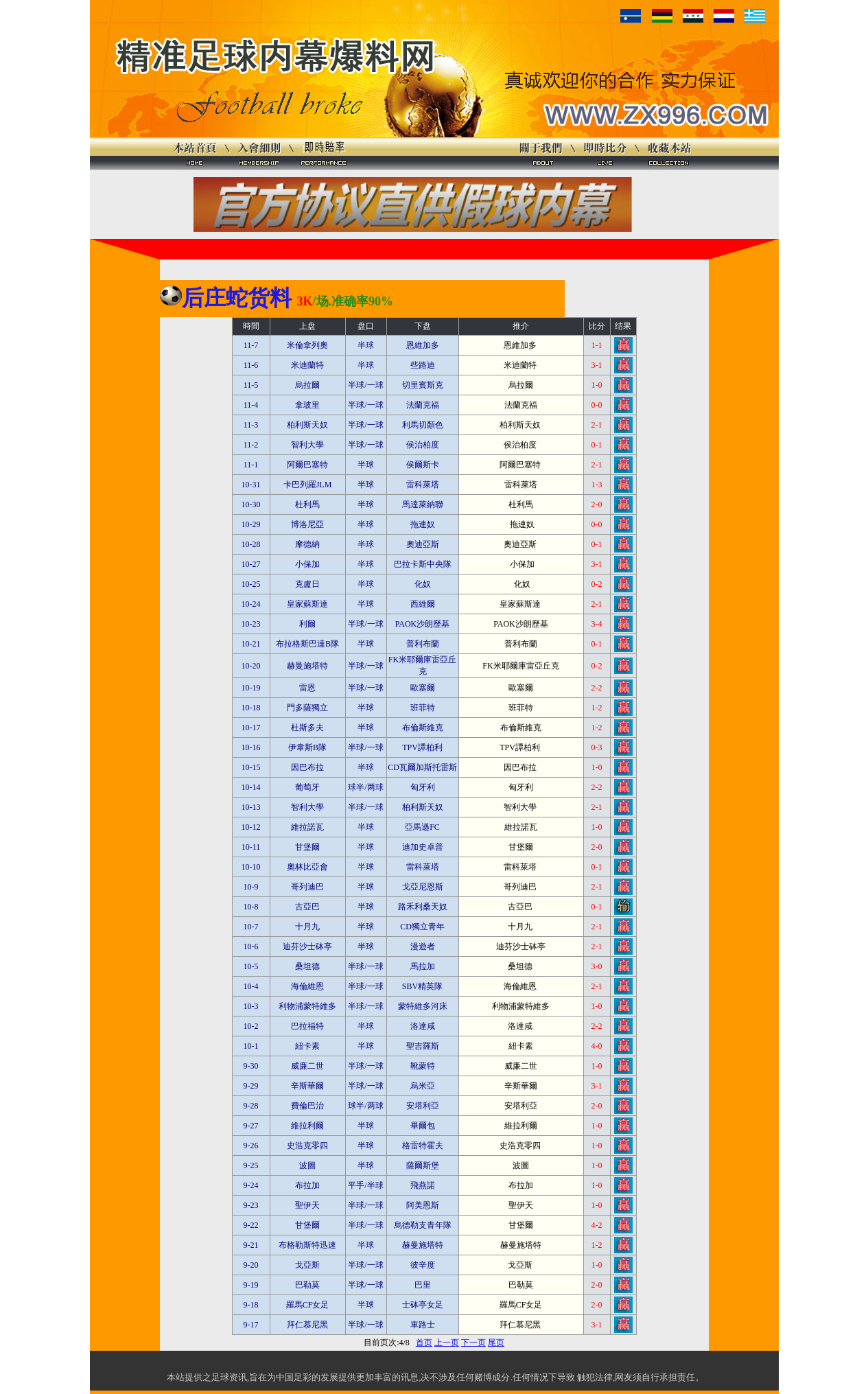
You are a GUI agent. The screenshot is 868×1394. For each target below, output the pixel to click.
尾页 (496, 1342)
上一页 (446, 1342)
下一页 (473, 1342)
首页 (424, 1342)
